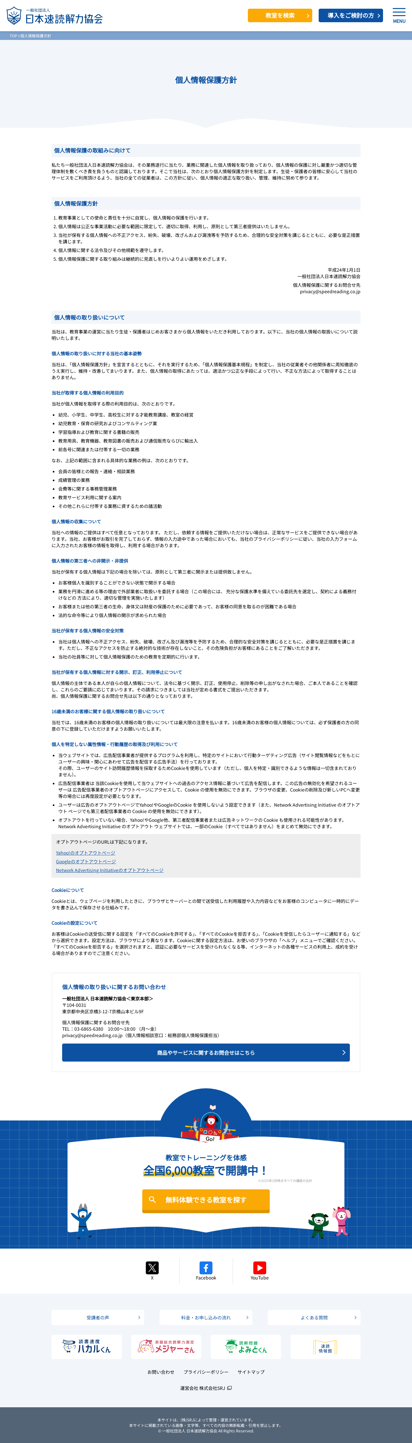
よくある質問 (314, 1317)
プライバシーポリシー (206, 1372)
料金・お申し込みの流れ (206, 1317)
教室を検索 (280, 15)
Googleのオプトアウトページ (86, 861)
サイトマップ (251, 1372)
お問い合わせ (160, 1372)
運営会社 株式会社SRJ (202, 1388)
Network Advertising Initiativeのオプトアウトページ (110, 870)
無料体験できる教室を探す (206, 1199)
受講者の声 (98, 1317)
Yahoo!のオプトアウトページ (85, 852)
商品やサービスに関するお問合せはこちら (206, 1052)
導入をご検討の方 (351, 15)
